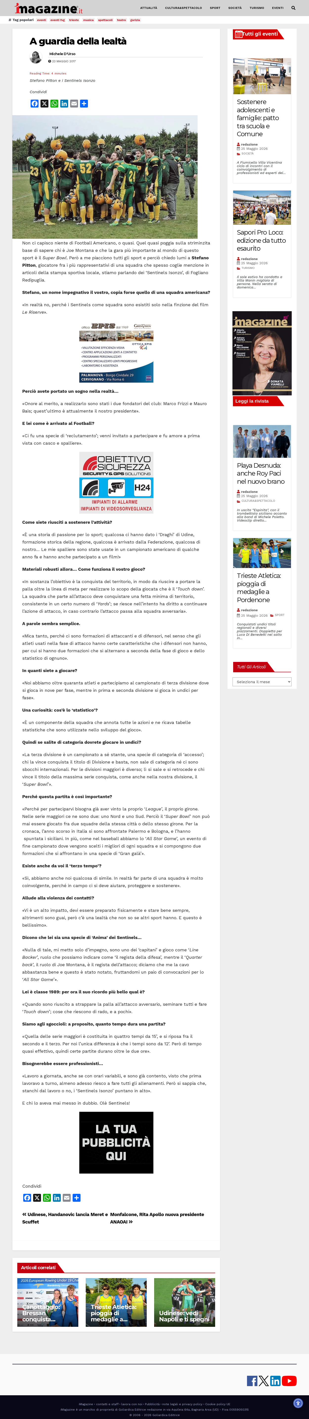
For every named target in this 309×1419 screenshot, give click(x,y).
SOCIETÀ (235, 8)
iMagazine (86, 1404)
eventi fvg (57, 20)
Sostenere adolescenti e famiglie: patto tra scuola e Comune (258, 118)
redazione (249, 144)
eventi (41, 20)
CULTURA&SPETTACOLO (183, 8)
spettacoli (105, 20)
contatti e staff (107, 1404)
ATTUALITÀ (148, 8)
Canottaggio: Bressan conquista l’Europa (41, 1316)
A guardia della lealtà (78, 41)
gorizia (135, 20)
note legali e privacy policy (182, 1404)
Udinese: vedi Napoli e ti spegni (184, 1316)
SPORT (215, 8)
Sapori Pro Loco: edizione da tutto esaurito (261, 240)
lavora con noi (131, 1404)
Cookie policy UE (217, 1404)
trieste (74, 20)
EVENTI (278, 8)
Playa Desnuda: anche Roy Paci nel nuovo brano (261, 473)
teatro (121, 20)
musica (88, 20)
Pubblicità (152, 1404)
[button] (293, 8)
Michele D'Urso (62, 54)
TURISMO (257, 8)
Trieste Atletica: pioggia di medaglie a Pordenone (113, 1316)
